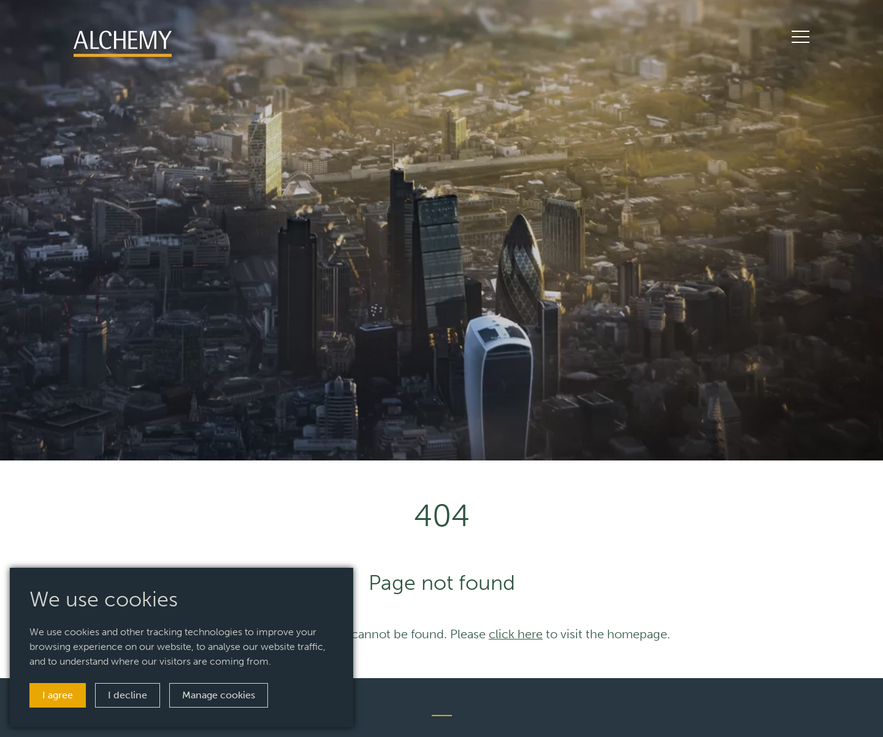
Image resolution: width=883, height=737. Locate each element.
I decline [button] (127, 695)
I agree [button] (57, 695)
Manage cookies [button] (218, 695)
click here (516, 634)
